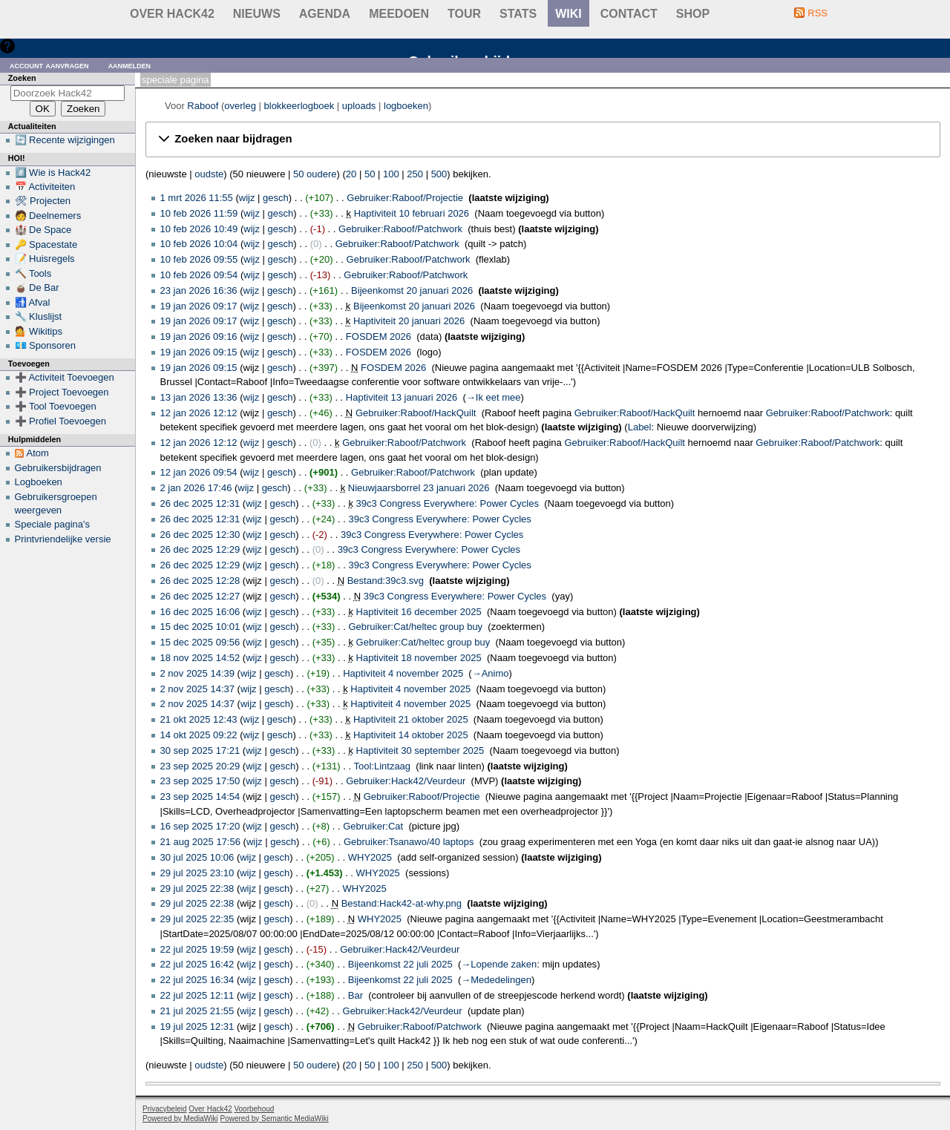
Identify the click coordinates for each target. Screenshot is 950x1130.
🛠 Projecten (43, 200)
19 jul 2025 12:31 (197, 1026)
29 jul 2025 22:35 (197, 918)
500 (439, 174)
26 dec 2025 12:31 (200, 503)
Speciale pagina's (53, 524)
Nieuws (257, 13)
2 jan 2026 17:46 (196, 487)
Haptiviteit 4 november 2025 (403, 673)
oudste (208, 174)
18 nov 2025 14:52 (200, 657)
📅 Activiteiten (45, 186)
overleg (240, 105)
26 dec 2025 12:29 (200, 549)
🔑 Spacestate (46, 244)
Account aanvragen (49, 64)
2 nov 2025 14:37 (197, 688)
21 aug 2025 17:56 (200, 841)
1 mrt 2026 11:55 (196, 197)
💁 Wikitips (38, 331)
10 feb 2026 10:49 (199, 228)
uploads (359, 105)
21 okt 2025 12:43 (199, 719)
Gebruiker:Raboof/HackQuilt (416, 412)
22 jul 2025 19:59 (197, 949)
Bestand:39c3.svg (385, 580)
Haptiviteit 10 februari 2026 (411, 213)
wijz (247, 197)
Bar (355, 995)
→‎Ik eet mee (493, 397)
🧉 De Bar (37, 287)
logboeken (406, 105)
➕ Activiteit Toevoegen (64, 377)
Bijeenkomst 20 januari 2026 (412, 290)
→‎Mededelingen (496, 979)
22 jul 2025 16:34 (197, 979)
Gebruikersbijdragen (58, 467)
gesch (276, 197)
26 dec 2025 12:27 (200, 596)
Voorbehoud (254, 1109)
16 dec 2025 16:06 (200, 611)
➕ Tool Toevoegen (55, 406)
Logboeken (38, 481)
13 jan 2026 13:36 (199, 397)
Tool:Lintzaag (381, 766)
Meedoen (399, 13)
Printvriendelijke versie (63, 539)
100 (391, 174)
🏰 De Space (43, 229)
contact (629, 13)
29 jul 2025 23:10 (197, 872)
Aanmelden (129, 64)
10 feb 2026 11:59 (199, 213)
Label (640, 427)
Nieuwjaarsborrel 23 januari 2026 (419, 487)
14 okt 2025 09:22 (199, 734)
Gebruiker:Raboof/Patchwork (400, 228)
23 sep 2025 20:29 (200, 766)
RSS (818, 13)
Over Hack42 (172, 13)
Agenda (324, 13)
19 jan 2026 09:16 (199, 336)
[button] (543, 139)
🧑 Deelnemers (48, 215)
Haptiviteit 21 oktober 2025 (410, 719)
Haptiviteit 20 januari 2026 (409, 320)
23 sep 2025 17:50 (200, 780)
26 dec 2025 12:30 (200, 534)
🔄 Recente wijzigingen (65, 139)
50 (369, 174)
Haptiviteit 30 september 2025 (420, 750)
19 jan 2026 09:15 (199, 352)
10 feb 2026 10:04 (199, 243)
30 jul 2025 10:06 (197, 857)
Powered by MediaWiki (180, 1118)
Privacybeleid (164, 1109)
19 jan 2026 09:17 (199, 306)
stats (518, 13)
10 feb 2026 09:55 (199, 259)
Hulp (29, 45)
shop (693, 13)
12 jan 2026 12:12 (199, 412)
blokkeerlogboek (299, 105)
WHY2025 (370, 857)
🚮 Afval (32, 302)
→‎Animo (490, 673)
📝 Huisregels (45, 258)
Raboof (202, 105)
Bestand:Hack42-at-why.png (401, 903)
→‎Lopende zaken (499, 964)
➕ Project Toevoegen (62, 392)
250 (415, 174)
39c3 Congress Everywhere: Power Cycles (447, 503)
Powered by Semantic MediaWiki (274, 1118)
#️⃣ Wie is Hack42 (53, 172)
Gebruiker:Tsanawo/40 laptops (409, 841)
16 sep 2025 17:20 (200, 826)
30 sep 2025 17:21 (200, 750)
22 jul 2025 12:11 (197, 995)
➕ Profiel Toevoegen (60, 421)
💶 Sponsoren (45, 345)
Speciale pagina (175, 79)
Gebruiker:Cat (373, 826)
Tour (464, 13)
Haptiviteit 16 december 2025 (419, 611)
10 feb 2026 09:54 (199, 274)
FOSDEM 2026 (378, 336)
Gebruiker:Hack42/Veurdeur (405, 780)
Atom (38, 453)
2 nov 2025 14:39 (197, 673)
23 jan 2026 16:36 (199, 290)
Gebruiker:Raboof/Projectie (405, 197)
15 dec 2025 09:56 (200, 642)
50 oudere (315, 174)
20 (351, 174)
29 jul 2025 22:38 (197, 888)
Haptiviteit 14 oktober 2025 (410, 734)
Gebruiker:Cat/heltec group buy (415, 626)
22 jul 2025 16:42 (197, 964)
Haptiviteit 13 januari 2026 (401, 397)
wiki (568, 13)
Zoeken (22, 77)
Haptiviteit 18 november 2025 (419, 657)
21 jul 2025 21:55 (197, 1010)
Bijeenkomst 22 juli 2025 (400, 964)
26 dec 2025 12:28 (200, 580)
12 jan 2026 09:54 (199, 472)
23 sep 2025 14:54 (200, 796)
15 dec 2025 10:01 (200, 626)
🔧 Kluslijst (38, 316)
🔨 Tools (33, 273)
